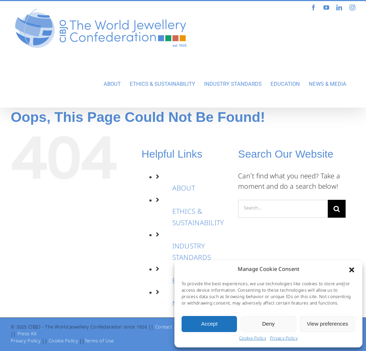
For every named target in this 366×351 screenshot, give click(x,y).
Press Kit (27, 334)
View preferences (327, 324)
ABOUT (183, 189)
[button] (351, 269)
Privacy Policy (284, 339)
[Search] (337, 209)
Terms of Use (99, 341)
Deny (268, 324)
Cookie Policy (252, 339)
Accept (209, 324)
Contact (163, 328)
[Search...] (283, 209)
